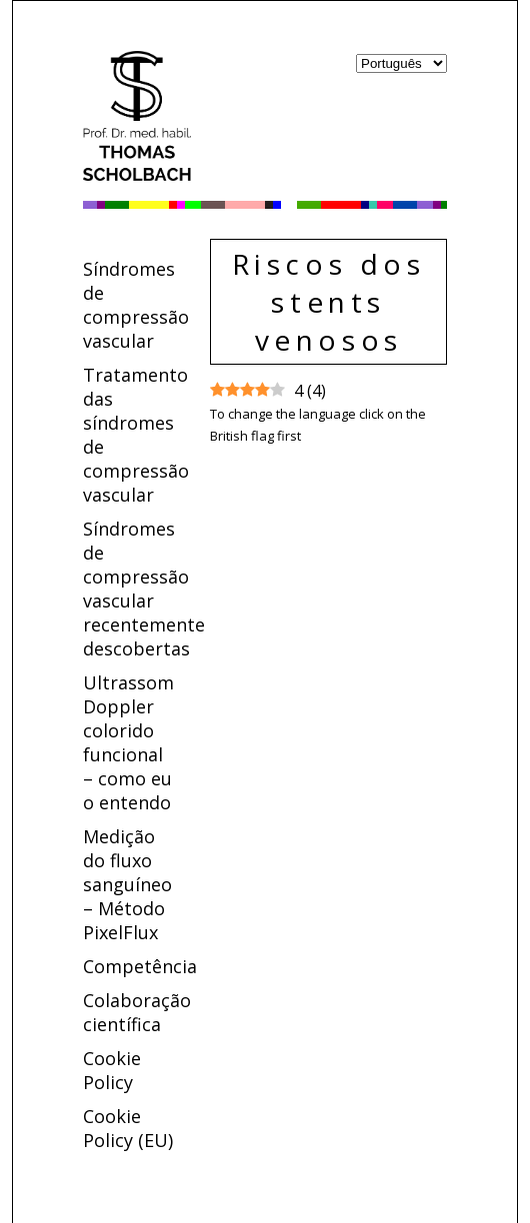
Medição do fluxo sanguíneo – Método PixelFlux (127, 884)
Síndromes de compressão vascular (136, 305)
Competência (140, 966)
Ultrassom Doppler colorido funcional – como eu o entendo (128, 742)
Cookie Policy (112, 1070)
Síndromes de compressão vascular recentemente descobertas (144, 588)
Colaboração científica (137, 1012)
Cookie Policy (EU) (128, 1128)
